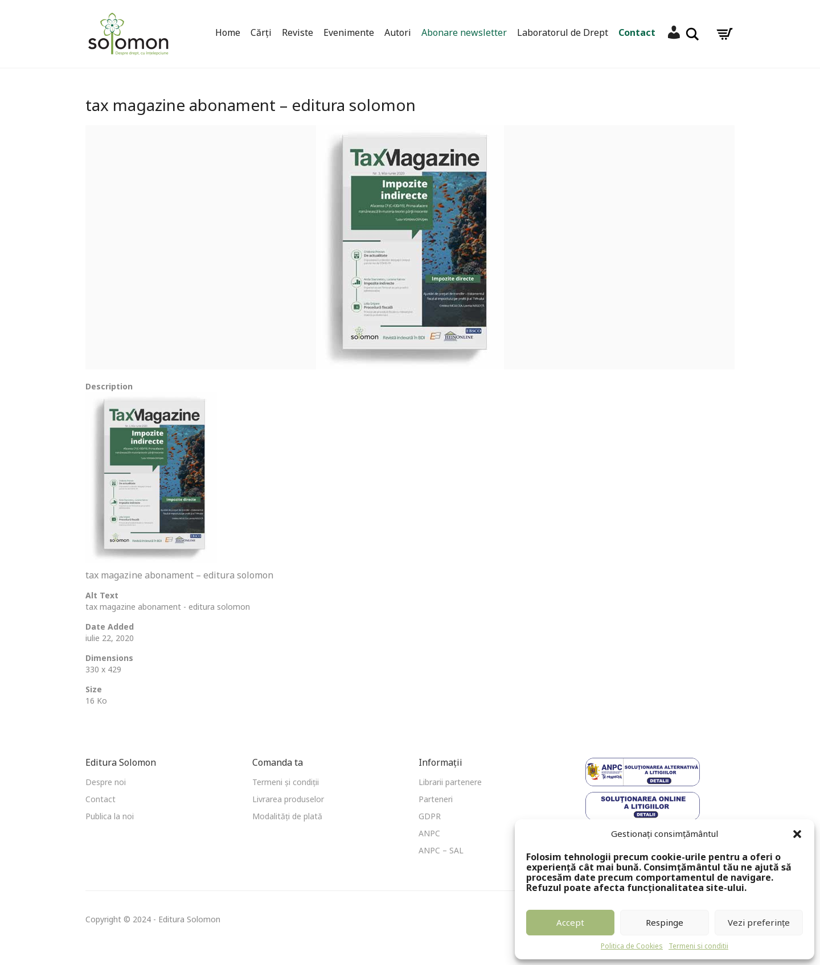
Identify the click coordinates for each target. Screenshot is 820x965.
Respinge (664, 922)
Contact (636, 32)
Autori (397, 32)
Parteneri (436, 799)
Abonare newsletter (464, 32)
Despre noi (105, 782)
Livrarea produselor (288, 799)
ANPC (429, 833)
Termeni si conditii (698, 946)
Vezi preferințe (759, 922)
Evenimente (348, 32)
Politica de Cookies (632, 946)
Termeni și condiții (285, 782)
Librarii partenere (450, 782)
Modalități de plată (287, 816)
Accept (570, 922)
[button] (797, 834)
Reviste (297, 32)
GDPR (430, 816)
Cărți (261, 32)
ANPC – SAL (441, 850)
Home (227, 32)
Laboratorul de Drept (562, 32)
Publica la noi (109, 816)
